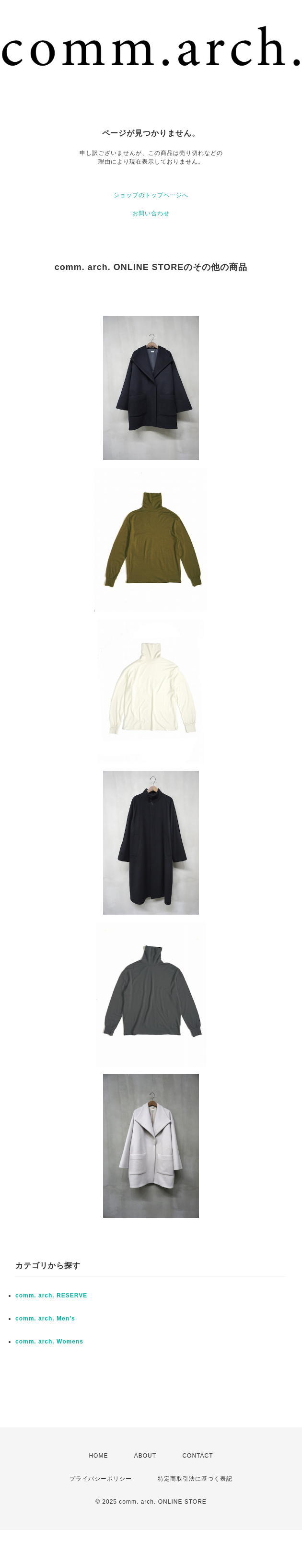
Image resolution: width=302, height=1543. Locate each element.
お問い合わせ (151, 213)
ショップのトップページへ (151, 195)
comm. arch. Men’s (45, 1318)
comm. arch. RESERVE (51, 1295)
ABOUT (145, 1455)
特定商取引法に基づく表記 (195, 1478)
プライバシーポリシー (101, 1478)
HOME (98, 1455)
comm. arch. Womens (49, 1341)
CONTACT (197, 1455)
